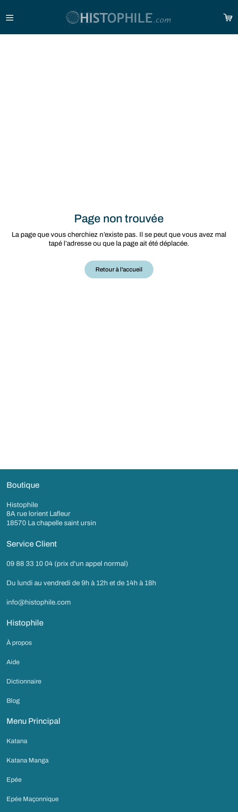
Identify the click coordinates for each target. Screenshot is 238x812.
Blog (13, 700)
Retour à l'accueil (119, 269)
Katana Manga (27, 760)
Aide (13, 662)
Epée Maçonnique (32, 798)
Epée (14, 779)
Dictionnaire (23, 681)
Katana (16, 740)
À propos (19, 642)
